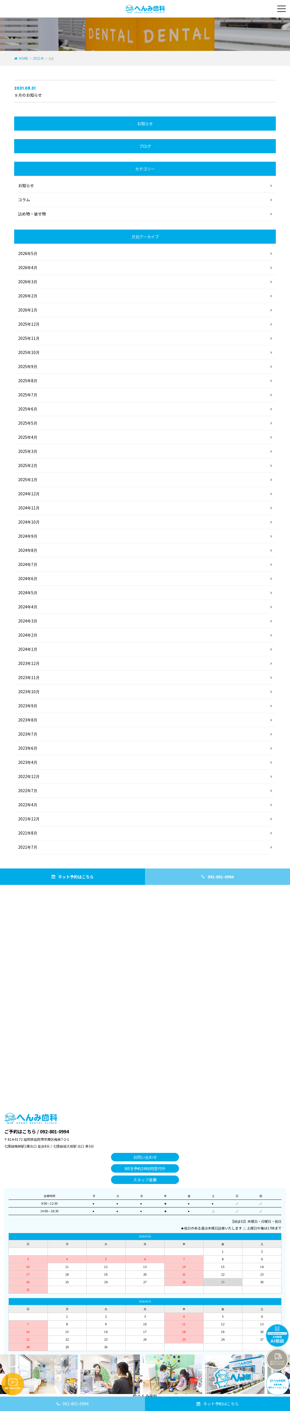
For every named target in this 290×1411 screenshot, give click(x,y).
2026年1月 (27, 310)
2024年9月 (27, 536)
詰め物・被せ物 (32, 214)
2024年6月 (27, 578)
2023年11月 (29, 677)
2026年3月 (27, 281)
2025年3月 (27, 451)
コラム (24, 199)
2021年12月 (29, 819)
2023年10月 (29, 691)
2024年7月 (27, 564)
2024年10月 (29, 522)
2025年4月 (27, 437)
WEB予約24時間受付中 (145, 1168)
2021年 (38, 58)
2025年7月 (27, 394)
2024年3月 (27, 621)
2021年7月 (27, 847)
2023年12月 (29, 663)
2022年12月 (29, 776)
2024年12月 (29, 493)
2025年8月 (27, 380)
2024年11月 (29, 508)
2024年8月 (27, 550)
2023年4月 (27, 762)
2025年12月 (29, 324)
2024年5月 (27, 592)
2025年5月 (27, 423)
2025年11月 (29, 338)
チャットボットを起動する (277, 1335)
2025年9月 (27, 366)
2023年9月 (27, 705)
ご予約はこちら (20, 1131)
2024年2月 (27, 635)
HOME (23, 58)
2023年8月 (27, 720)
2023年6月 (27, 748)
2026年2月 (27, 296)
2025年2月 (27, 465)
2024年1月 (27, 649)
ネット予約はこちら (221, 1403)
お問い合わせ (145, 1157)
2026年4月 (27, 267)
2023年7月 (27, 734)
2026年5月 (27, 253)
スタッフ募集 (145, 1180)
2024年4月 (27, 607)
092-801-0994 (76, 1403)
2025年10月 (29, 352)
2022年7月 (27, 790)
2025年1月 (27, 479)
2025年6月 (27, 409)
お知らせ (26, 185)
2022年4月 (27, 804)
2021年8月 (27, 833)
